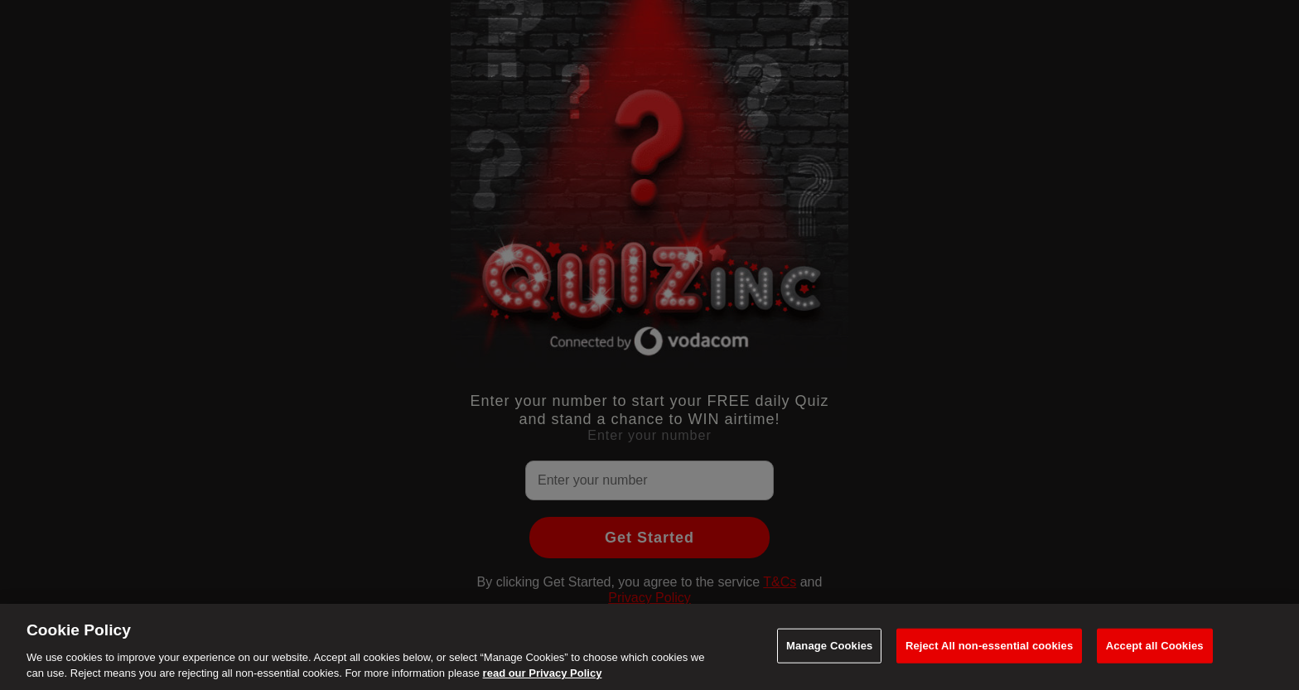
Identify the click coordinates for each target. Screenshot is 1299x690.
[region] (649, 647)
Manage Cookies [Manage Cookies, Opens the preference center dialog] (829, 645)
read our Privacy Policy (542, 673)
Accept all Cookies (1155, 645)
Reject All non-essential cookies (989, 645)
